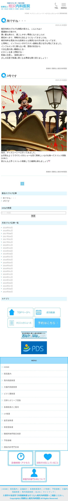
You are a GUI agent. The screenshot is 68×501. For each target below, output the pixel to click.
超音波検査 (8, 420)
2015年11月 (8, 277)
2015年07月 (8, 286)
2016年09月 (8, 251)
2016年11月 (8, 245)
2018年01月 (8, 231)
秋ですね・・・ (16, 20)
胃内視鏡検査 (9, 380)
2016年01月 (8, 271)
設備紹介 (24, 489)
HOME (6, 367)
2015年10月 (8, 280)
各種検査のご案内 (11, 407)
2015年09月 (8, 283)
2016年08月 (8, 254)
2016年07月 (8, 257)
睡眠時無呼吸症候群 (12, 434)
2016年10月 (8, 248)
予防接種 (7, 440)
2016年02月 (8, 268)
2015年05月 (8, 292)
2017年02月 (8, 239)
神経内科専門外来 (11, 447)
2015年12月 (8, 274)
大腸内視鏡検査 (10, 387)
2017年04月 (8, 236)
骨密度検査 (8, 427)
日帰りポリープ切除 (12, 400)
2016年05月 (8, 260)
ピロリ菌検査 (9, 394)
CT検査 (7, 414)
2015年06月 (8, 289)
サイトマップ (48, 492)
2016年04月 (8, 263)
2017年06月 (8, 233)
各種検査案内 (35, 489)
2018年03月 (8, 228)
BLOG (38, 492)
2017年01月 (8, 242)
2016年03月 (8, 266)
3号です (12, 75)
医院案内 (7, 374)
